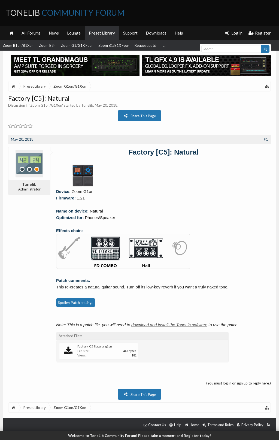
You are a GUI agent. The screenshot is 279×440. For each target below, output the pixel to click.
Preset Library (102, 32)
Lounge (74, 32)
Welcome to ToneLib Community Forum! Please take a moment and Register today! (139, 435)
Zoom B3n (47, 45)
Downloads (156, 32)
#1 (266, 139)
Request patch (146, 45)
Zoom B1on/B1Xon (18, 45)
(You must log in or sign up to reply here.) (238, 383)
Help (179, 32)
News (54, 32)
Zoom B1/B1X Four (113, 45)
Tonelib (87, 105)
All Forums (31, 32)
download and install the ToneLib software (169, 324)
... (164, 45)
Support (130, 32)
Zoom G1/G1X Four (77, 45)
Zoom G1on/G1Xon (46, 105)
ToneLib (65, 12)
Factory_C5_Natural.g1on (94, 346)
